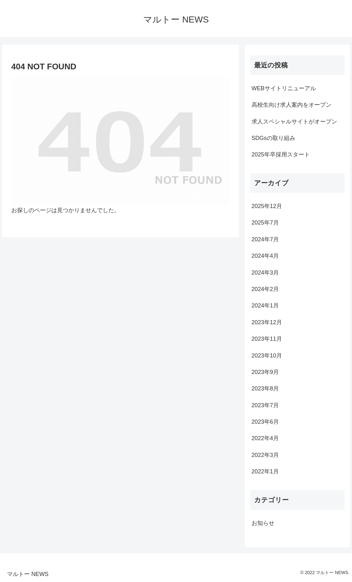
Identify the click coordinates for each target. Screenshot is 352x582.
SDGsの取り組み (273, 138)
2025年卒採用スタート (281, 154)
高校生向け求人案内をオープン (291, 105)
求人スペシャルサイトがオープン (294, 121)
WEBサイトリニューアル (284, 88)
